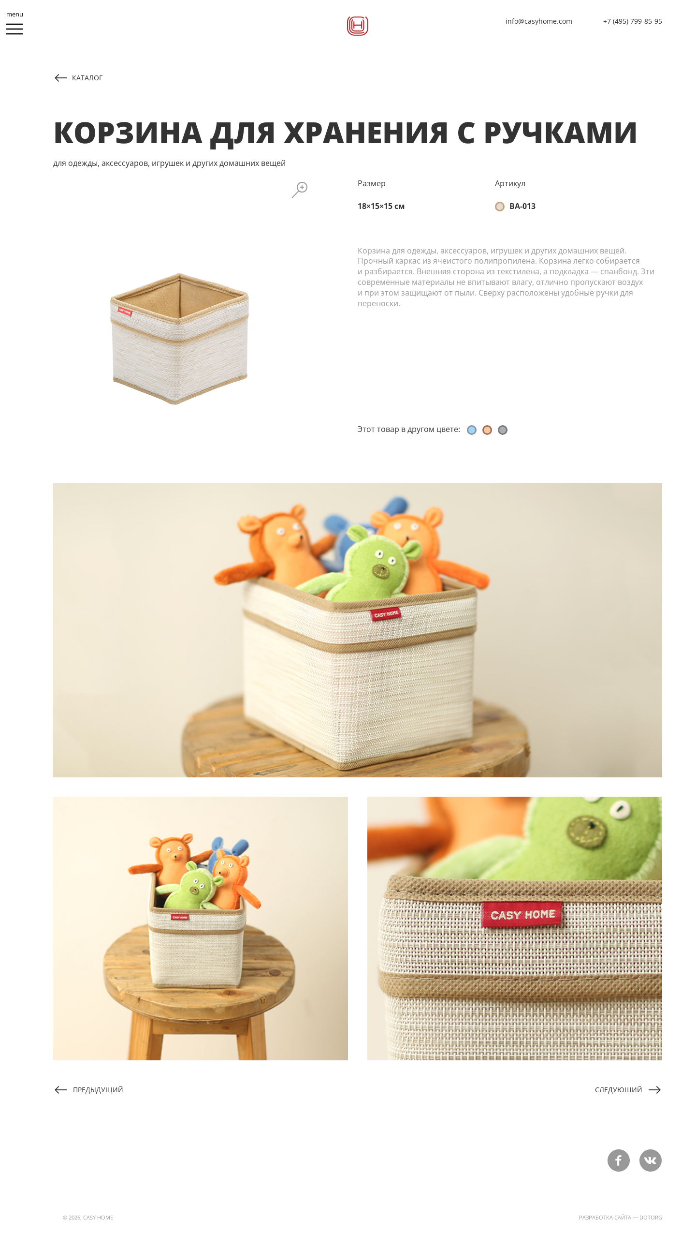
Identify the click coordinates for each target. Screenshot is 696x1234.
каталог (87, 77)
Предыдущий (98, 1089)
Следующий (618, 1089)
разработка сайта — (608, 1217)
